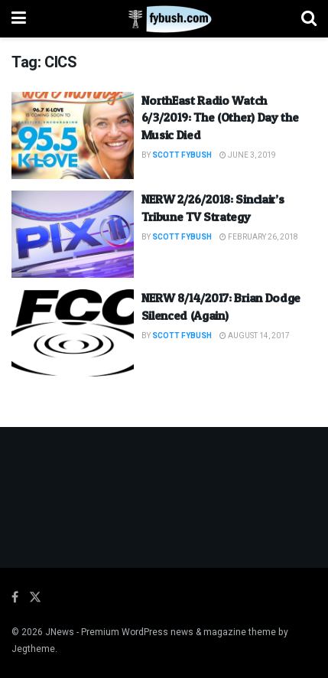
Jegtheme (33, 649)
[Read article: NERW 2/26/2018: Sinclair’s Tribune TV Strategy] (72, 234)
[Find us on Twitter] (35, 597)
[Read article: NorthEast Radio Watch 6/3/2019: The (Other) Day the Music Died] (72, 135)
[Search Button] (309, 18)
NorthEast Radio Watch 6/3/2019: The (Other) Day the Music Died (220, 117)
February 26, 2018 (258, 237)
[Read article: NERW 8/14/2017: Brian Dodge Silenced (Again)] (72, 332)
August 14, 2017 (254, 336)
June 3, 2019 (247, 155)
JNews (59, 632)
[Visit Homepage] (164, 19)
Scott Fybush (182, 155)
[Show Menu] (18, 18)
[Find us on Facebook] (14, 597)
